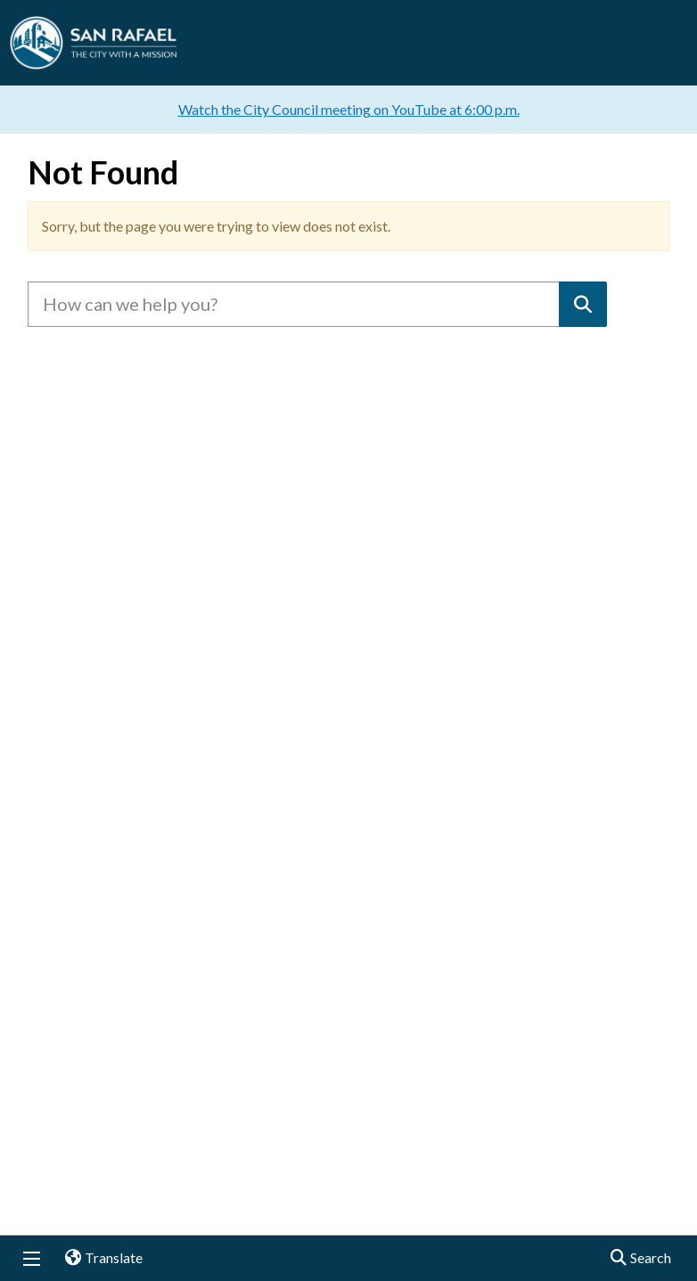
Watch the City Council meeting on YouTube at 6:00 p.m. (349, 109)
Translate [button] (97, 1258)
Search (635, 1258)
